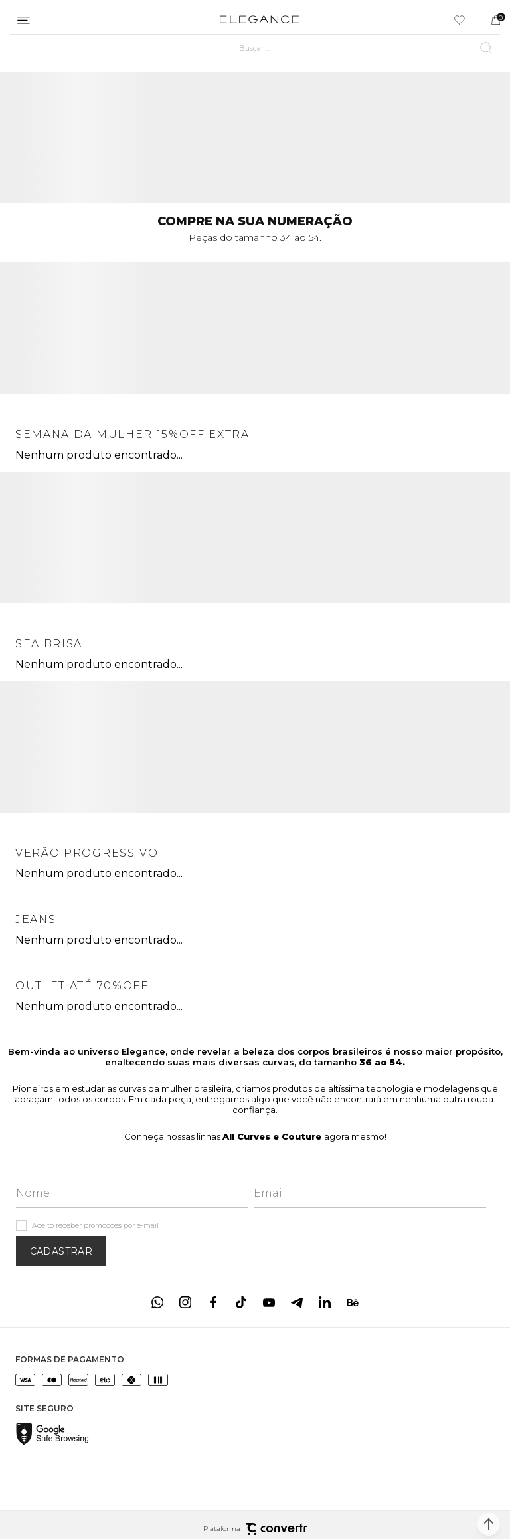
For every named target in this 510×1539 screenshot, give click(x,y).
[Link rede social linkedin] (325, 1302)
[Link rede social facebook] (213, 1302)
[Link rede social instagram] (185, 1302)
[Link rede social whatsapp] (157, 1302)
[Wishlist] (459, 20)
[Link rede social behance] (353, 1302)
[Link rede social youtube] (269, 1302)
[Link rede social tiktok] (241, 1302)
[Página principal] (259, 20)
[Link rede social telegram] (297, 1302)
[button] (488, 1524)
